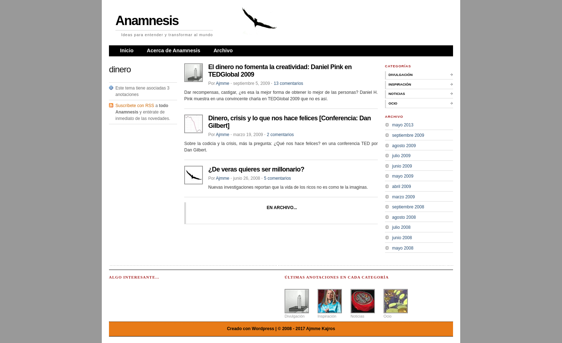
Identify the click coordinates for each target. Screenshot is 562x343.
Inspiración (400, 84)
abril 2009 (401, 186)
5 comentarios (277, 178)
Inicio (127, 50)
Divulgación (401, 75)
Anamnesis (146, 20)
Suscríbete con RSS (134, 105)
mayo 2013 (402, 124)
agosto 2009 (404, 145)
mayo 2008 (402, 248)
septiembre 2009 (408, 135)
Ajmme (222, 83)
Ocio (393, 103)
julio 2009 (401, 155)
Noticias (397, 94)
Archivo (223, 50)
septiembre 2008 (408, 206)
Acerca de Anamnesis (173, 50)
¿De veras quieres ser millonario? (256, 169)
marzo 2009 (403, 196)
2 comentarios (280, 134)
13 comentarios (288, 83)
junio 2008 (402, 237)
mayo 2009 (402, 176)
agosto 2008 (404, 217)
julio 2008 (401, 227)
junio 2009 (402, 166)
